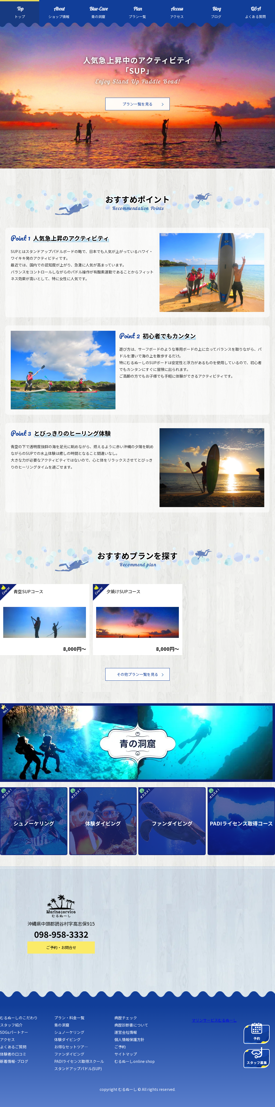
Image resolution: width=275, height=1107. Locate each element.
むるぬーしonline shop (134, 1061)
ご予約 (120, 1046)
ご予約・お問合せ (61, 947)
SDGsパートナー (14, 1032)
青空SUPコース (28, 591)
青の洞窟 (98, 12)
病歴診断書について (131, 1025)
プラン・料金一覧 (69, 1017)
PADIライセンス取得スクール (79, 1061)
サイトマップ (125, 1054)
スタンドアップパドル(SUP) (78, 1068)
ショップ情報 (58, 12)
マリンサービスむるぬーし (214, 1020)
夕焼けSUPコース (123, 591)
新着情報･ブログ (14, 1061)
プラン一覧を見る (137, 104)
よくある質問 (255, 12)
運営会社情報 (125, 1032)
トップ (19, 12)
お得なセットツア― (71, 1046)
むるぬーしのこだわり (19, 1017)
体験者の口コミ (13, 1054)
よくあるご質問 (13, 1046)
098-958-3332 (61, 934)
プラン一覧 (137, 12)
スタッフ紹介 (11, 1025)
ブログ (216, 12)
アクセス (176, 12)
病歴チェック (125, 1017)
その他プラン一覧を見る (137, 674)
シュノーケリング (69, 1032)
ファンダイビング (69, 1054)
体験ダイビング (67, 1039)
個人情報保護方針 (129, 1039)
